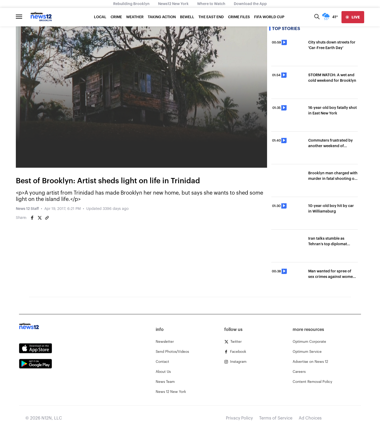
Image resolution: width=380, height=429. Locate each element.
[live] (352, 17)
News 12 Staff (27, 209)
